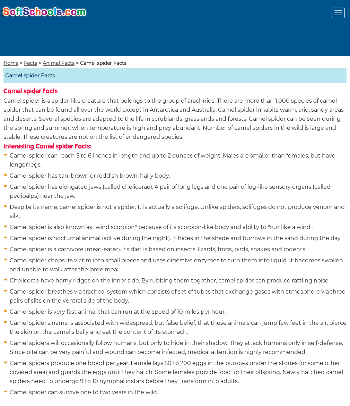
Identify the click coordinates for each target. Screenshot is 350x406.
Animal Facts (59, 63)
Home (10, 63)
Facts (30, 63)
